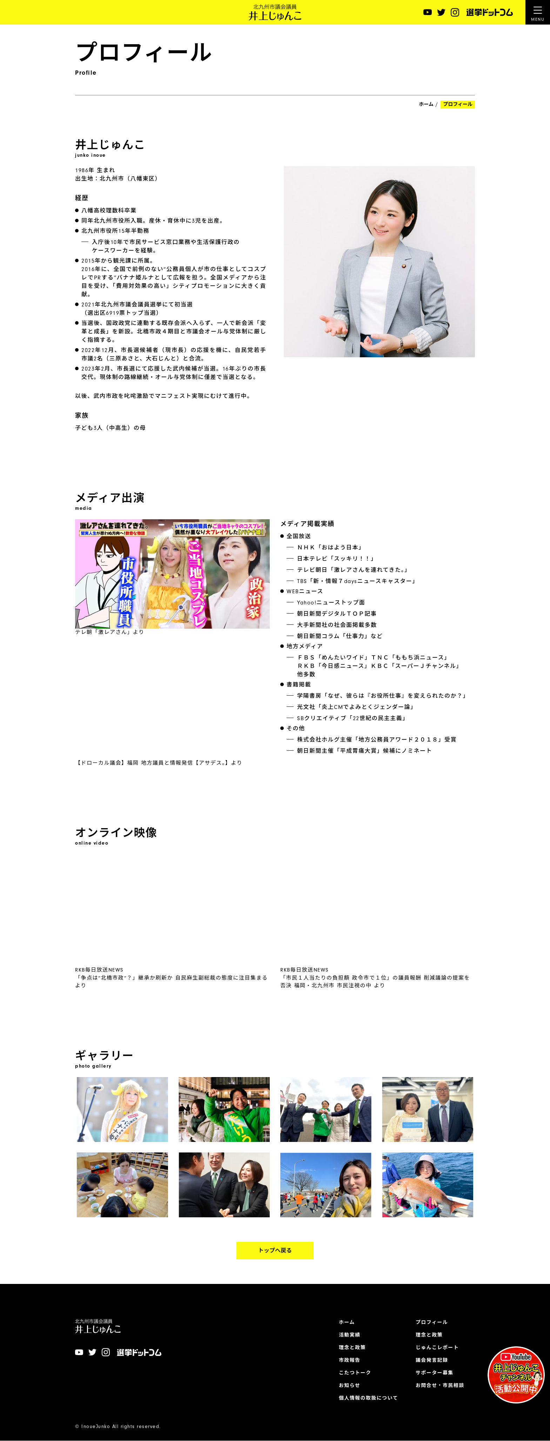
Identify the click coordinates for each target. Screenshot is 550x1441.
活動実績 (349, 1335)
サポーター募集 (434, 1373)
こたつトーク (354, 1373)
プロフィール (431, 1322)
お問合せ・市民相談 (439, 1385)
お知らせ (349, 1385)
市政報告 (349, 1360)
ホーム (426, 104)
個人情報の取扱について (368, 1398)
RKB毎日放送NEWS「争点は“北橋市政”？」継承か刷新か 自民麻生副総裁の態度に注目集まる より (171, 1008)
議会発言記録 (431, 1360)
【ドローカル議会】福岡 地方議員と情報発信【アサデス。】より (158, 793)
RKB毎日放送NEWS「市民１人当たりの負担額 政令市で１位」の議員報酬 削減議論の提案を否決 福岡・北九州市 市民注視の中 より (375, 1008)
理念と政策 (351, 1348)
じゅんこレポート (437, 1348)
